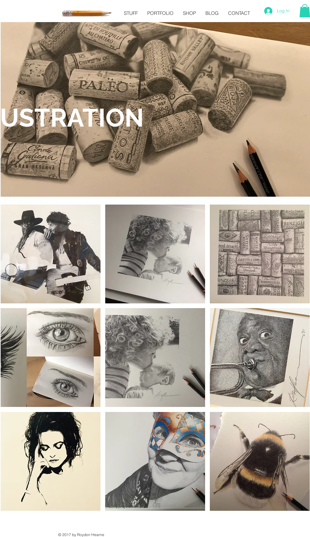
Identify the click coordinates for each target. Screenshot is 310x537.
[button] (50, 254)
